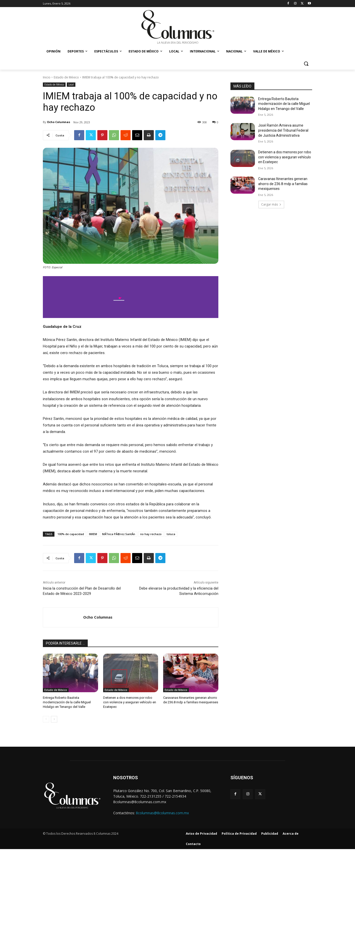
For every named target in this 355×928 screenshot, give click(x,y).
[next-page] (54, 719)
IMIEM (93, 534)
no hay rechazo (151, 534)
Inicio (46, 77)
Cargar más (271, 204)
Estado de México (66, 77)
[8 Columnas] (177, 27)
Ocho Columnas (58, 122)
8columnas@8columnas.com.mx (162, 812)
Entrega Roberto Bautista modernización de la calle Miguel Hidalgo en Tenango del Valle (67, 702)
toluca (171, 534)
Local (71, 84)
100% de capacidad (70, 534)
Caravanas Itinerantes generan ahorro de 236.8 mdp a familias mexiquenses (283, 184)
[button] (306, 63)
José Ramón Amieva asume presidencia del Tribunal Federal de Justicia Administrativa (283, 130)
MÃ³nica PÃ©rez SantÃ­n (118, 534)
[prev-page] (46, 719)
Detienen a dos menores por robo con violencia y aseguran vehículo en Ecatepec (129, 702)
